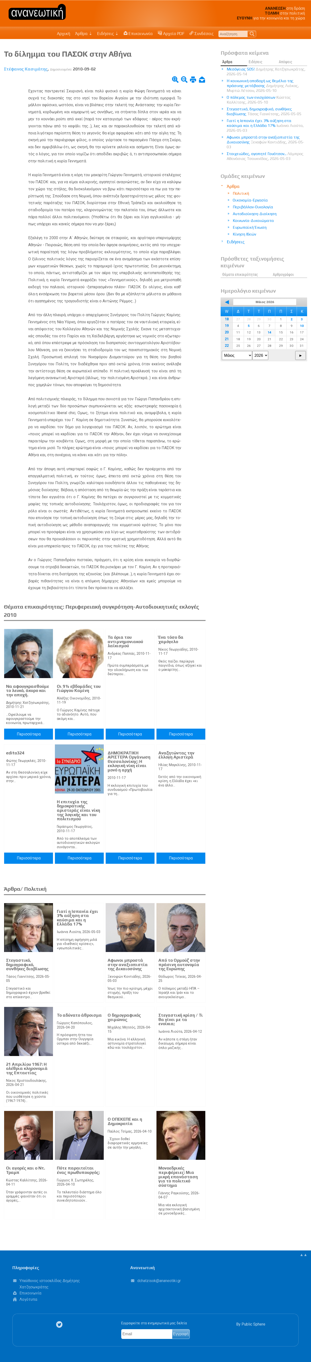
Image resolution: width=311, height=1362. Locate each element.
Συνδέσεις (201, 33)
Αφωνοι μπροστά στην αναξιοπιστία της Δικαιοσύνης (128, 964)
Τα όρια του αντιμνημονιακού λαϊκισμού (125, 641)
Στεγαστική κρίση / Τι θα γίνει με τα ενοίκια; (180, 1019)
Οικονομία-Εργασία (250, 200)
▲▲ (303, 1254)
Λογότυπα (28, 1299)
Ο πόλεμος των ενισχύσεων (259, 100)
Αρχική (63, 33)
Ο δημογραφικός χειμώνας (124, 1017)
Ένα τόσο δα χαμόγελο (170, 639)
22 (227, 346)
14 (269, 332)
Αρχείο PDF (171, 33)
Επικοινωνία (138, 33)
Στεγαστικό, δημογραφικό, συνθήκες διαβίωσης (27, 964)
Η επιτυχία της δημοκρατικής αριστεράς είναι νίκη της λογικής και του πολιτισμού (78, 810)
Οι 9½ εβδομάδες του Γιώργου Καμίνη (79, 688)
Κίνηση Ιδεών (244, 234)
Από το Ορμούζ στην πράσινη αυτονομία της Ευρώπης (179, 964)
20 (227, 332)
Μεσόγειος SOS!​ (266, 71)
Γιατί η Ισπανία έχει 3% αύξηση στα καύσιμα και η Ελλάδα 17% (77, 918)
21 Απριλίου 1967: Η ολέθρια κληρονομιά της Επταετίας (27, 1068)
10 (302, 326)
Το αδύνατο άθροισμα (79, 1015)
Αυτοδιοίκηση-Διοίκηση (254, 213)
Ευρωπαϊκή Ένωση (250, 227)
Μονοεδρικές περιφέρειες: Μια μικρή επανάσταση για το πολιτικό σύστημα (178, 1176)
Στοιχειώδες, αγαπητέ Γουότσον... (265, 156)
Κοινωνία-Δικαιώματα (253, 220)
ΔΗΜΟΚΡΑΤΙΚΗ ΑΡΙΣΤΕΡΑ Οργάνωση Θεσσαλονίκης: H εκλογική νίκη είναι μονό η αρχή (129, 761)
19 (227, 326)
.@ (159, 1280)
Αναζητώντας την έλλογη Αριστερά (176, 755)
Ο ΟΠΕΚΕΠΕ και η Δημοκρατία (125, 1121)
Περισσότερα (29, 734)
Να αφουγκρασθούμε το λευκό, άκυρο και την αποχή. (27, 690)
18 (227, 319)
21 (227, 339)
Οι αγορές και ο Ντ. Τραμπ (25, 1170)
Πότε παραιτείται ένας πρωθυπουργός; (78, 1170)
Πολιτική (241, 193)
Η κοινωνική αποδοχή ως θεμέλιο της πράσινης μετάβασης (263, 86)
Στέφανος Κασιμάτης (26, 69)
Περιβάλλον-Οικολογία (253, 207)
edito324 (15, 753)
